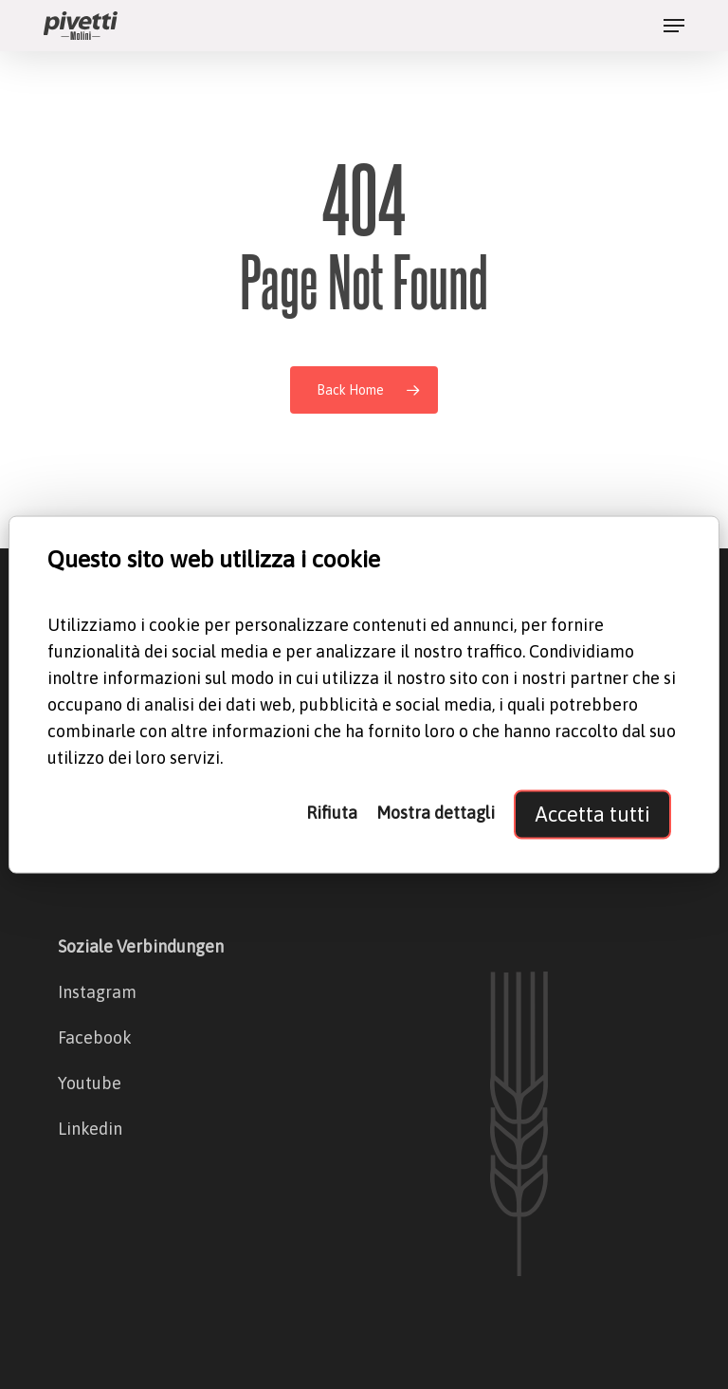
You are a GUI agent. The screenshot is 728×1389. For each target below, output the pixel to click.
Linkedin (90, 1129)
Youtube (89, 1083)
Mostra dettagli (435, 812)
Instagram (97, 992)
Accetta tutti (592, 813)
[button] (674, 25)
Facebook (95, 1037)
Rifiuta (331, 812)
